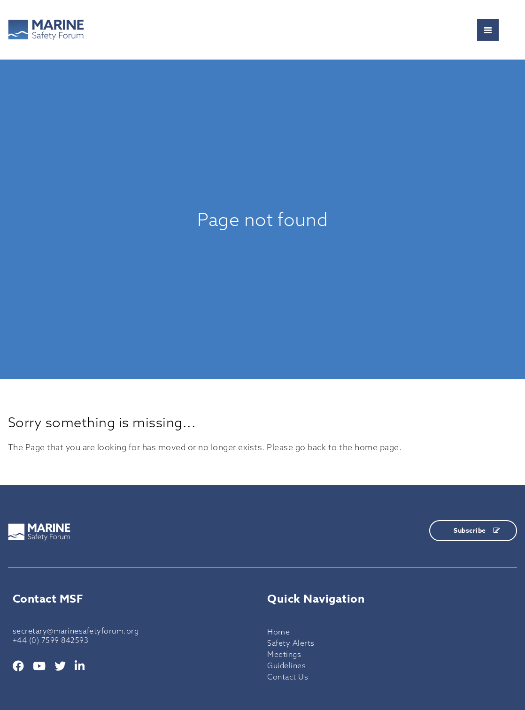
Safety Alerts (291, 643)
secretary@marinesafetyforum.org (76, 630)
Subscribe (477, 531)
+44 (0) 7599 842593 (51, 640)
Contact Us (287, 676)
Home (278, 631)
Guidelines (286, 665)
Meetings (284, 654)
